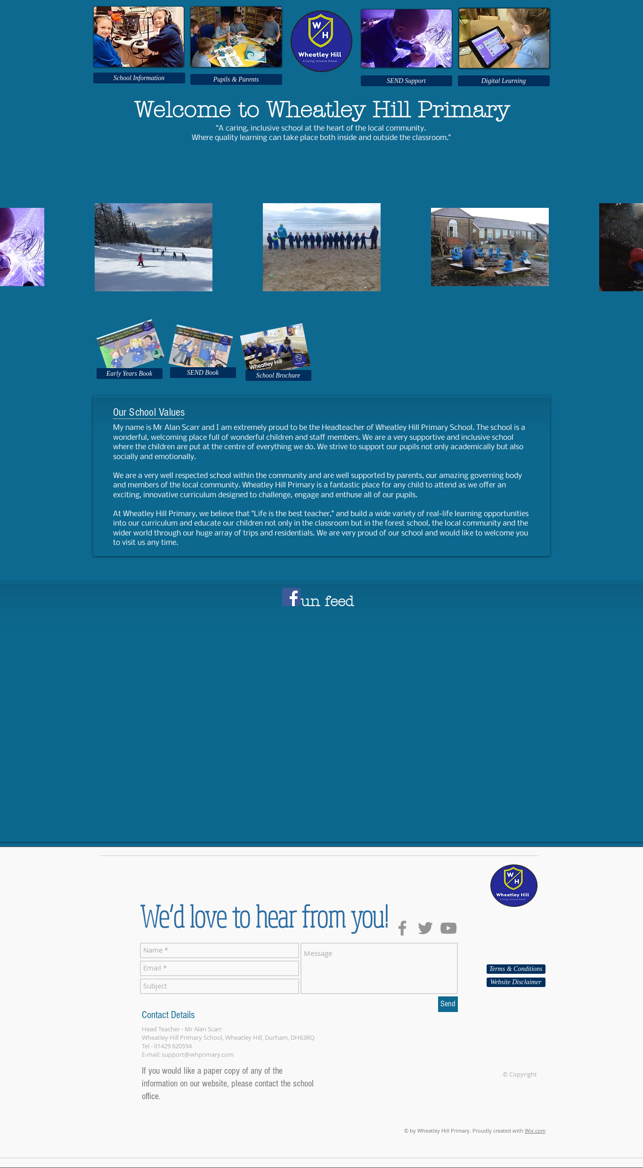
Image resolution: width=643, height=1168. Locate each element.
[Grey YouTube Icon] (448, 928)
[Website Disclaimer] (516, 982)
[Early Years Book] (130, 373)
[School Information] (139, 78)
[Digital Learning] (504, 80)
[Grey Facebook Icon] (402, 928)
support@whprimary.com (198, 1054)
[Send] (448, 1004)
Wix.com (535, 1130)
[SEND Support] (406, 80)
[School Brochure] (278, 375)
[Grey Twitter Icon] (425, 928)
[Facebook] (291, 597)
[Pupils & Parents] (236, 79)
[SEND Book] (203, 372)
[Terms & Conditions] (516, 969)
